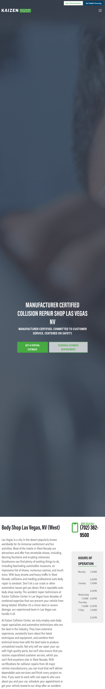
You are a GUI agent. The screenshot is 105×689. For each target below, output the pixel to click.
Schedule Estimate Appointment (68, 347)
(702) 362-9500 (89, 530)
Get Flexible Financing (93, 3)
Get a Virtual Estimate (73, 3)
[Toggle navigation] (100, 10)
